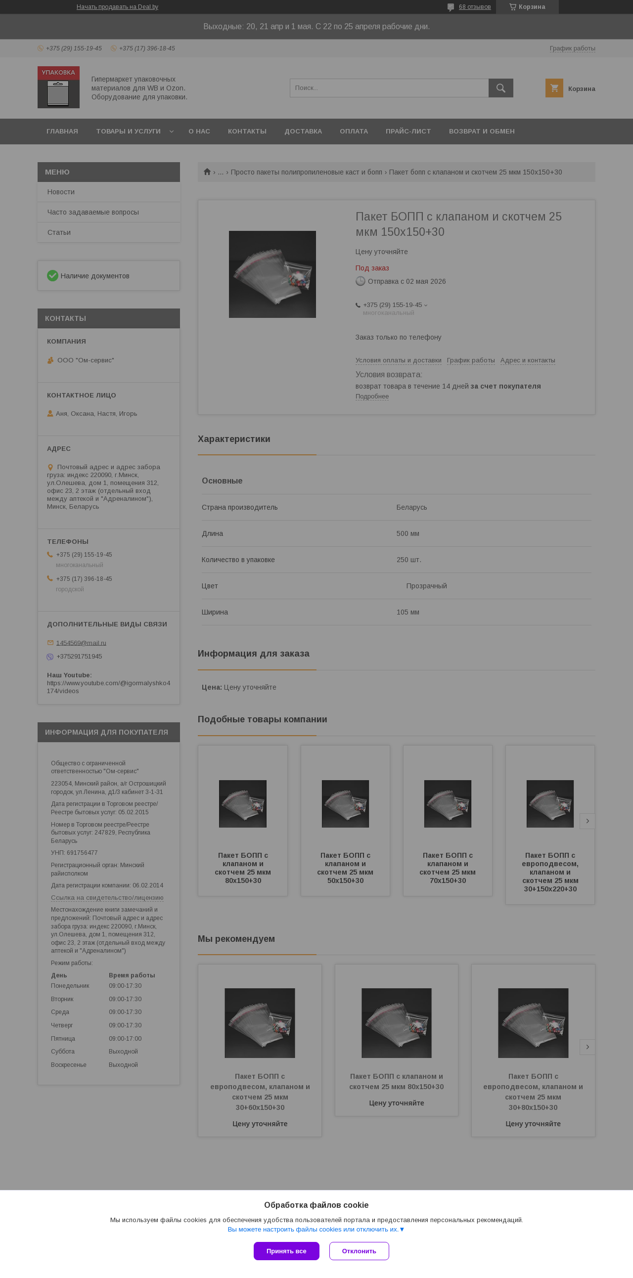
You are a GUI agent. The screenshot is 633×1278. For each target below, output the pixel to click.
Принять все (287, 1251)
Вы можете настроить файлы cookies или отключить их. (313, 1229)
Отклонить (359, 1251)
